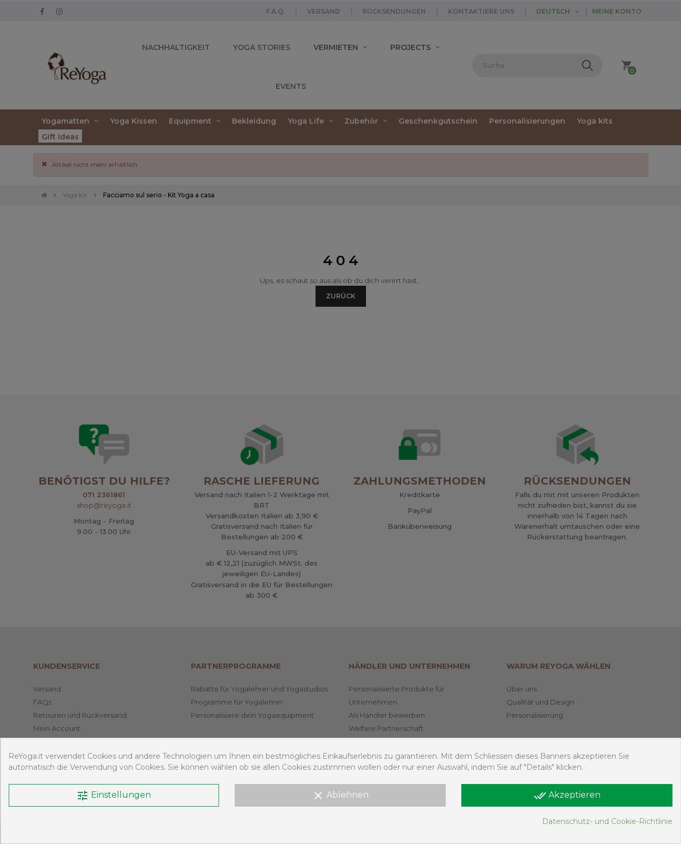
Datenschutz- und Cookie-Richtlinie (607, 821)
